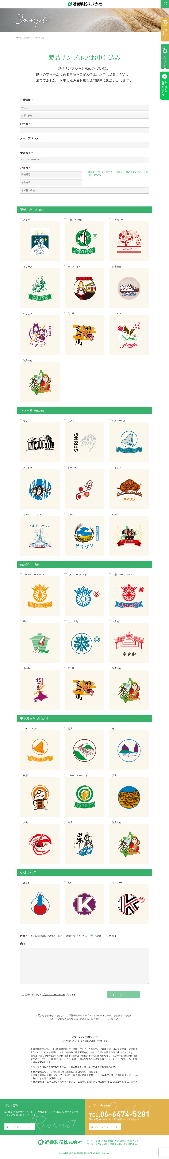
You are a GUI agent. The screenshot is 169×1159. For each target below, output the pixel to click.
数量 (54, 937)
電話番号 (26, 153)
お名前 (25, 124)
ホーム (19, 38)
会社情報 (26, 100)
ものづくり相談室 (164, 57)
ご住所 (25, 168)
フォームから (104, 1128)
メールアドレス (30, 138)
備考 (22, 944)
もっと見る (19, 1128)
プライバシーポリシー (54, 996)
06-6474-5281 (121, 1115)
